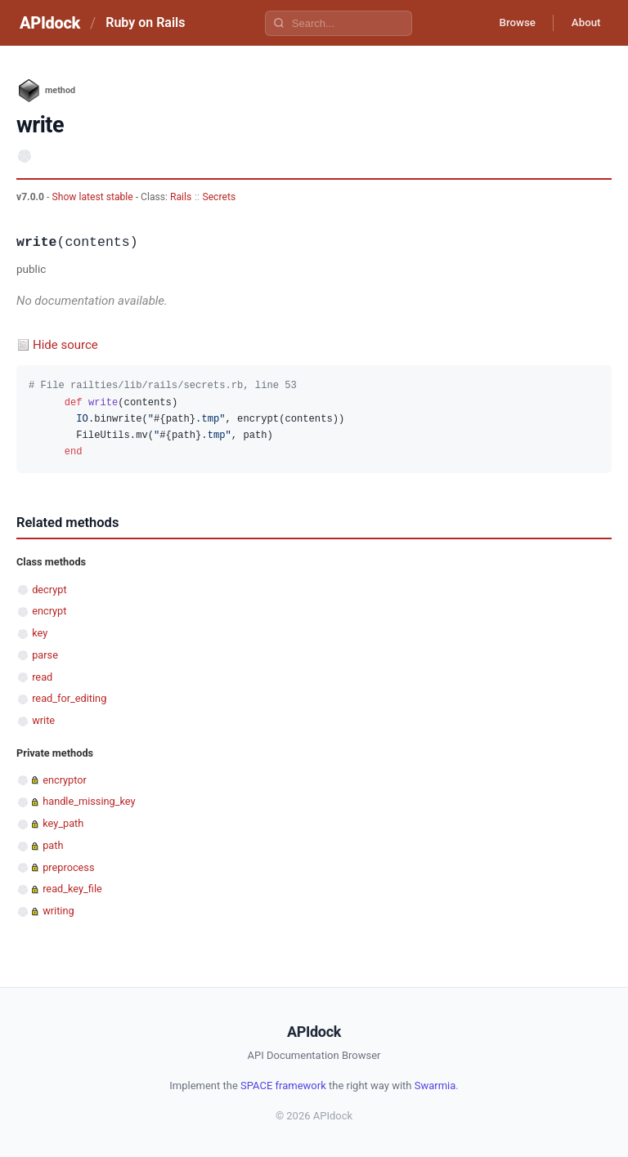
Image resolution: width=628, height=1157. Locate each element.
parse (45, 655)
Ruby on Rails (145, 22)
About (583, 22)
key (39, 633)
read (42, 677)
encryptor (65, 780)
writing (58, 911)
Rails (180, 197)
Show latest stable (93, 197)
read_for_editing (69, 698)
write (43, 720)
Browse (509, 22)
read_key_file (72, 888)
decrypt (49, 589)
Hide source (65, 344)
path (53, 845)
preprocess (68, 867)
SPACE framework (283, 1085)
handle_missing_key (89, 801)
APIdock (50, 23)
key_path (63, 823)
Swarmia (435, 1085)
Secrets (219, 197)
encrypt (49, 611)
